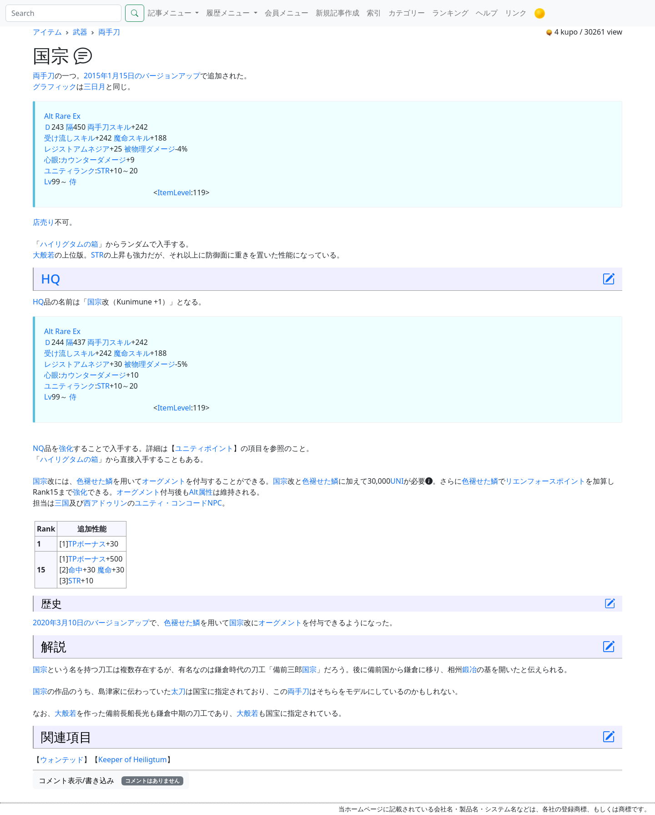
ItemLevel (174, 192)
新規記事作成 (337, 13)
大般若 (44, 255)
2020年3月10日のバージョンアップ (91, 623)
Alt (48, 116)
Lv (48, 182)
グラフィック (54, 86)
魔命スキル (132, 138)
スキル (120, 127)
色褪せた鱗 (94, 481)
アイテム (47, 32)
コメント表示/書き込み (111, 780)
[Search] (63, 13)
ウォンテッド (62, 759)
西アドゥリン (105, 503)
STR (103, 171)
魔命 (104, 570)
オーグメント (164, 481)
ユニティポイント (204, 448)
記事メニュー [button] (170, 13)
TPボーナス (87, 544)
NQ (38, 448)
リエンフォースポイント (545, 481)
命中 (75, 570)
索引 (374, 13)
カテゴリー (406, 13)
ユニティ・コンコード (171, 503)
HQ (50, 278)
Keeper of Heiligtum (132, 759)
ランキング (450, 13)
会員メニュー (286, 13)
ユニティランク (69, 171)
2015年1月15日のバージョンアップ (142, 76)
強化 (66, 448)
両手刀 (109, 32)
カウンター (78, 160)
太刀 (178, 691)
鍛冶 (469, 669)
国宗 (94, 302)
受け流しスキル (69, 138)
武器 (80, 32)
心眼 (51, 160)
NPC (214, 503)
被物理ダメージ (149, 149)
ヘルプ (487, 13)
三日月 (95, 86)
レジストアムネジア (77, 149)
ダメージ (111, 160)
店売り (44, 222)
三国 (62, 503)
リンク (516, 13)
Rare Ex (68, 116)
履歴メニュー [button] (229, 13)
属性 (205, 492)
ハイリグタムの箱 (69, 244)
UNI (396, 481)
